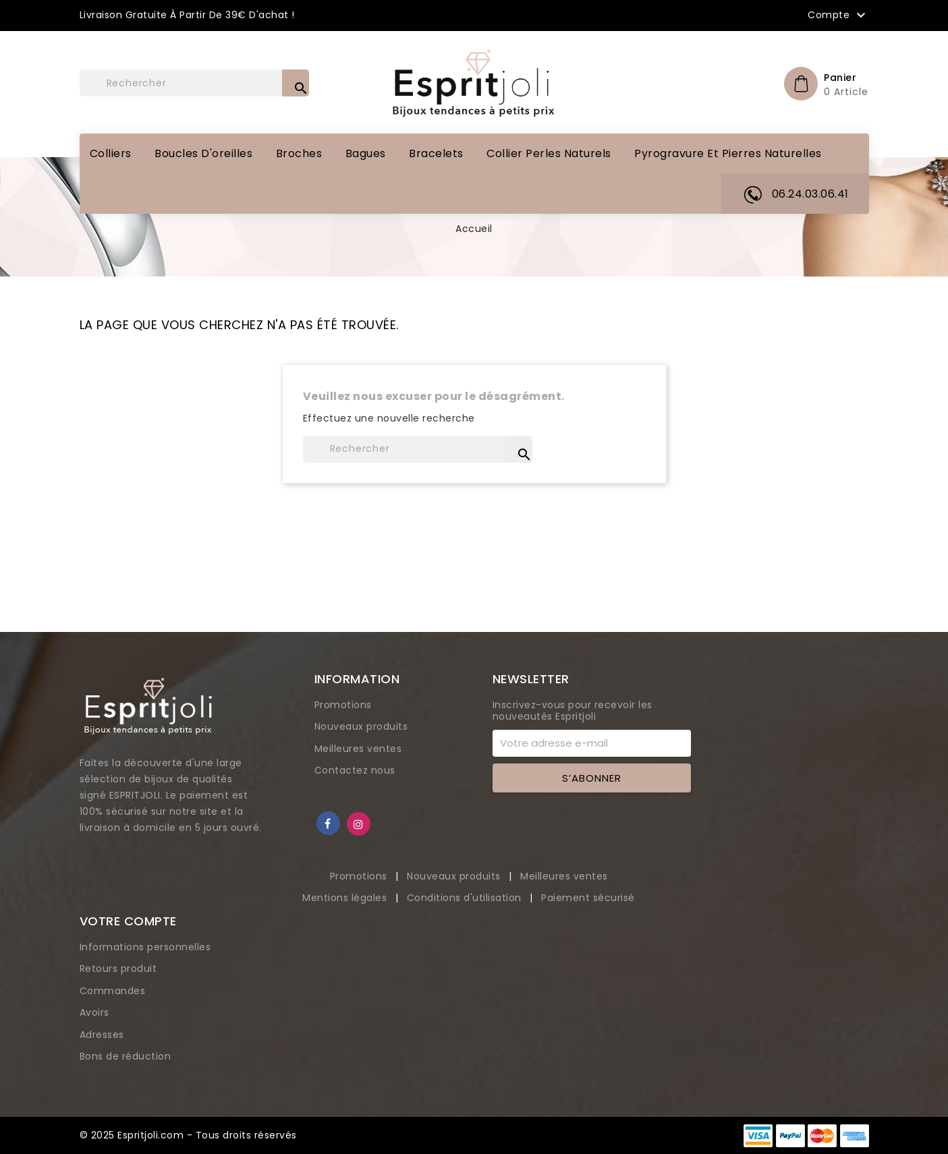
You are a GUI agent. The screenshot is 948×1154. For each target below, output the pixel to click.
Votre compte (128, 921)
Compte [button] (838, 15)
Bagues (365, 153)
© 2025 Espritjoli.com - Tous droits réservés (188, 1135)
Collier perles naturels (548, 153)
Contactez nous (354, 770)
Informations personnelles (145, 947)
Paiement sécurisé (588, 897)
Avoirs (94, 1012)
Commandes (113, 991)
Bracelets (436, 153)
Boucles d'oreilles (203, 153)
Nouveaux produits (361, 726)
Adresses (102, 1034)
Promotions (343, 705)
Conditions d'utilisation (466, 897)
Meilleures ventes (358, 748)
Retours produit (118, 968)
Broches (299, 153)
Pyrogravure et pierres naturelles (728, 153)
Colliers (111, 153)
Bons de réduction (125, 1056)
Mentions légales (346, 897)
